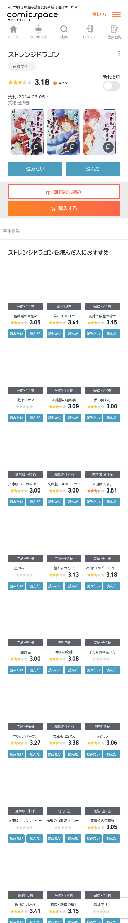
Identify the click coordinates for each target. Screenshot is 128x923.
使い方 (99, 14)
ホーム (13, 32)
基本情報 (11, 231)
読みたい (35, 169)
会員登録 (115, 32)
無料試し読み (63, 192)
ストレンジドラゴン (31, 252)
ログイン (89, 32)
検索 (64, 32)
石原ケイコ (22, 66)
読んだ (93, 169)
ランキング (38, 32)
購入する (64, 208)
